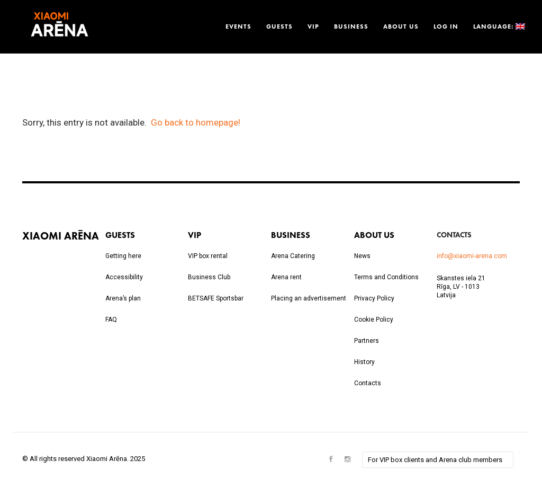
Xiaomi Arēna (60, 235)
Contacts (367, 383)
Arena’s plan (123, 298)
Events (238, 26)
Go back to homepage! (195, 122)
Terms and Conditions (386, 277)
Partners (366, 340)
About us (401, 26)
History (364, 362)
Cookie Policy (373, 319)
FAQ (111, 319)
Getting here (123, 256)
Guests (279, 26)
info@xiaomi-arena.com (472, 256)
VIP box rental (208, 256)
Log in (445, 26)
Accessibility (124, 277)
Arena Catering (293, 256)
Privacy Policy (374, 298)
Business (351, 26)
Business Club (209, 277)
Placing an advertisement (308, 298)
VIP (313, 26)
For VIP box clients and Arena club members (435, 460)
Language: (498, 26)
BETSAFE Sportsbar (215, 298)
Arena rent (286, 277)
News (362, 256)
